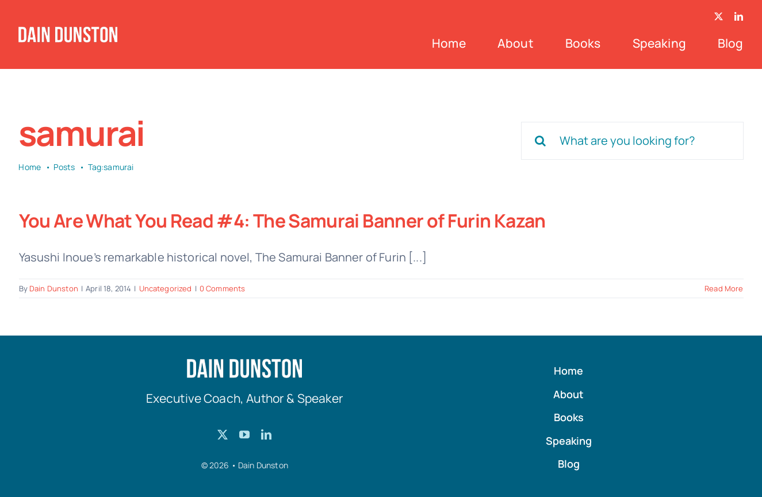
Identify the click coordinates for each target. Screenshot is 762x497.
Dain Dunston (53, 288)
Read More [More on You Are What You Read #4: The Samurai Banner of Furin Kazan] (723, 288)
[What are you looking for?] (632, 141)
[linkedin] (738, 16)
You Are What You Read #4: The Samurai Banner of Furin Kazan (282, 220)
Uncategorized (165, 288)
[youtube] (244, 434)
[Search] (540, 141)
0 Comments (223, 288)
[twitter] (718, 16)
